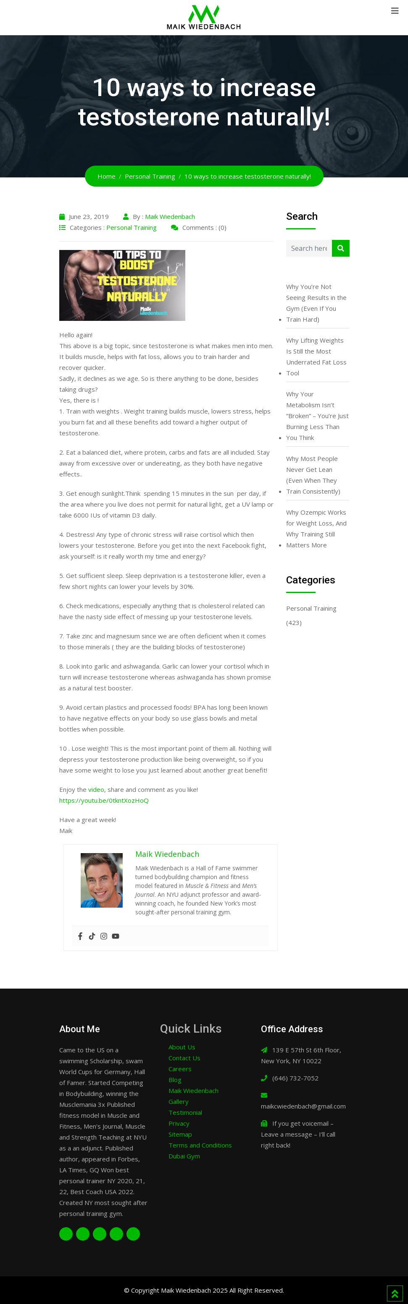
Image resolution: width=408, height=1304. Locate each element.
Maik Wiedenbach (170, 216)
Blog (175, 1079)
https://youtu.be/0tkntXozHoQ (104, 800)
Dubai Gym (184, 1156)
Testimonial (185, 1112)
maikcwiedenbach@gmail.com (303, 1106)
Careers (180, 1069)
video (95, 789)
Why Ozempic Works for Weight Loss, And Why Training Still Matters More (316, 528)
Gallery (178, 1101)
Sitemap (180, 1134)
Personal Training (131, 227)
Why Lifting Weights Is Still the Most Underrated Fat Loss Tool (316, 356)
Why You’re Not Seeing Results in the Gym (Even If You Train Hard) (316, 302)
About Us (181, 1047)
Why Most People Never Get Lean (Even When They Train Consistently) (313, 474)
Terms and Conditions (200, 1145)
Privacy (179, 1123)
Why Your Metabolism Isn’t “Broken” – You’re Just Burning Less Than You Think (317, 416)
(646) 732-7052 (295, 1078)
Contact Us (184, 1058)
